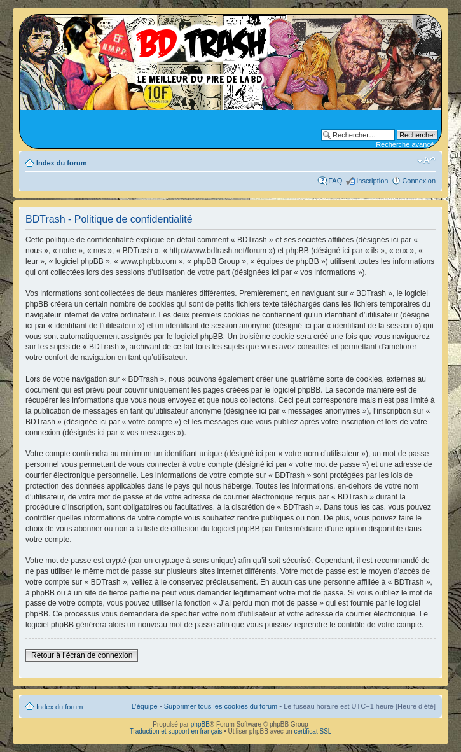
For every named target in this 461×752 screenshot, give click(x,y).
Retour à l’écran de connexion (81, 655)
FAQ (335, 181)
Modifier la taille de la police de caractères (426, 160)
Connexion (419, 181)
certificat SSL (312, 731)
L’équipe (145, 706)
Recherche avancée (407, 144)
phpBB (200, 724)
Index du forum (61, 163)
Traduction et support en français (176, 731)
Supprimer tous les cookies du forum (221, 706)
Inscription (372, 181)
